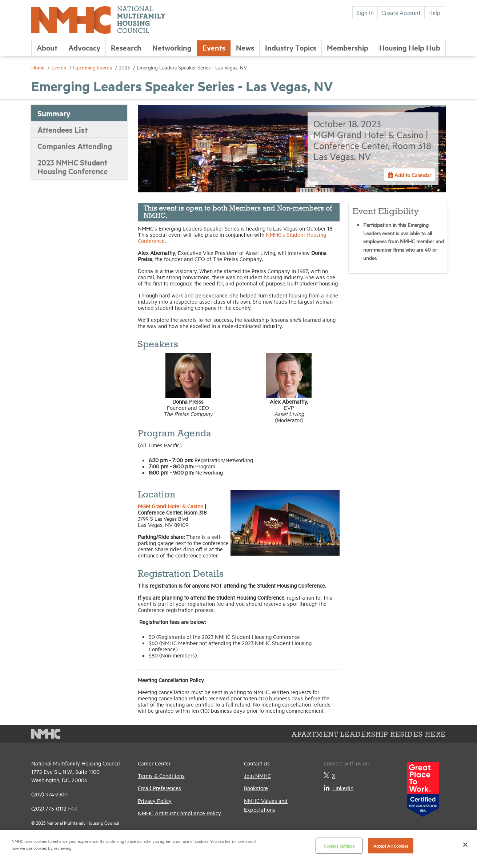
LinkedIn (338, 787)
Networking (172, 47)
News (245, 47)
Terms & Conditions (161, 775)
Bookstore (256, 787)
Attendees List (62, 129)
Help (434, 12)
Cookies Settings (339, 846)
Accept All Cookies (390, 846)
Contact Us (257, 763)
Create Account (401, 12)
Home (38, 67)
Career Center (154, 763)
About (47, 47)
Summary (54, 113)
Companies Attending (74, 146)
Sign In (365, 12)
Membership (347, 47)
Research (126, 47)
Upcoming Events (93, 67)
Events (214, 47)
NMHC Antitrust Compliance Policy (179, 812)
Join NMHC (257, 775)
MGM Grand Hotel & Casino (170, 506)
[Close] (465, 844)
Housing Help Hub (409, 47)
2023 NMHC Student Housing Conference (72, 166)
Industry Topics (290, 47)
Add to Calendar (412, 174)
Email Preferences (159, 787)
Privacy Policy (155, 800)
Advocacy (84, 47)
